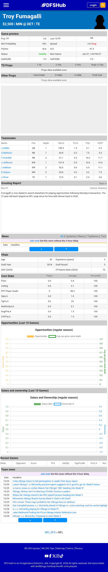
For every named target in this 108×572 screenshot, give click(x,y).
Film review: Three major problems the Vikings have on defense (44, 502)
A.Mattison (6, 153)
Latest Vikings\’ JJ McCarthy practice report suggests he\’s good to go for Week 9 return (56, 484)
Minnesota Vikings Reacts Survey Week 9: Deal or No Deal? (42, 498)
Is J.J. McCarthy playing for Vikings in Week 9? (36, 509)
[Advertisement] (54, 109)
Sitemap (60, 548)
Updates (71, 236)
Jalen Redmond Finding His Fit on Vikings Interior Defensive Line (44, 512)
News (81, 236)
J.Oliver (5, 177)
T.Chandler (6, 157)
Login (93, 5)
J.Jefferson (6, 162)
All (61, 236)
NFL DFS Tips (48, 548)
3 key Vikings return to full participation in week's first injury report (45, 481)
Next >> (103, 183)
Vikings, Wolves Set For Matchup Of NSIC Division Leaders (41, 491)
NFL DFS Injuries (32, 548)
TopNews (93, 236)
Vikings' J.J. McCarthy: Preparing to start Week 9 (37, 516)
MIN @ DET (24, 24)
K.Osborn (5, 172)
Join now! (34, 240)
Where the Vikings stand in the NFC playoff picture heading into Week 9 (48, 495)
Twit (103, 236)
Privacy (79, 548)
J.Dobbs (5, 148)
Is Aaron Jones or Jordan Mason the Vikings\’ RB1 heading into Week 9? (48, 488)
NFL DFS (50, 532)
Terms (70, 548)
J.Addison (6, 167)
